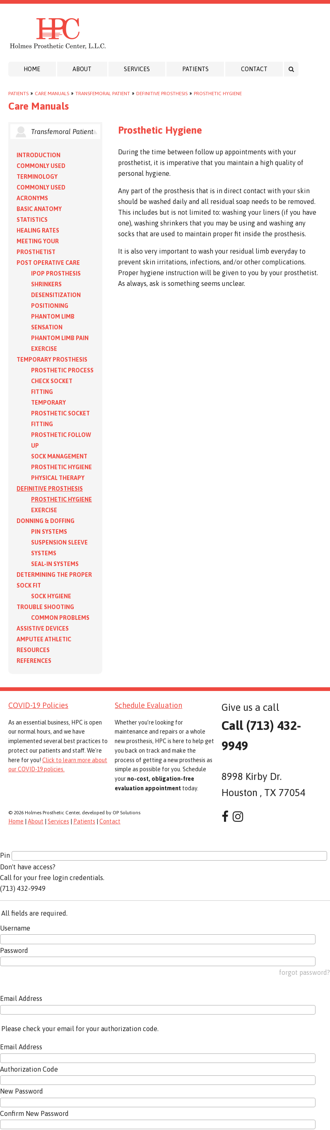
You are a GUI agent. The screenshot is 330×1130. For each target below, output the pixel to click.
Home (32, 69)
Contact (254, 69)
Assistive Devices (43, 628)
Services (137, 69)
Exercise (44, 348)
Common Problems (60, 617)
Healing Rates (38, 230)
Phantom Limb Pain (60, 338)
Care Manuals (52, 93)
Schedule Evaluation (148, 705)
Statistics (32, 219)
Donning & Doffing (46, 521)
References (34, 660)
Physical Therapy (57, 478)
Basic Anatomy (39, 209)
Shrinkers (46, 284)
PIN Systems (49, 531)
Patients (195, 69)
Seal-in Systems (55, 564)
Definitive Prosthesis (162, 93)
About (82, 69)
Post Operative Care (48, 262)
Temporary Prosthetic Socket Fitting (60, 413)
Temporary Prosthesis (52, 359)
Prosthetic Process (62, 370)
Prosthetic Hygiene (218, 93)
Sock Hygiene (51, 596)
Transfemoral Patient (102, 93)
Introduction (38, 155)
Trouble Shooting (45, 607)
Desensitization (56, 295)
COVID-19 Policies (38, 705)
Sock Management (59, 456)
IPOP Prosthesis (56, 273)
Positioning (49, 305)
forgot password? (304, 972)
